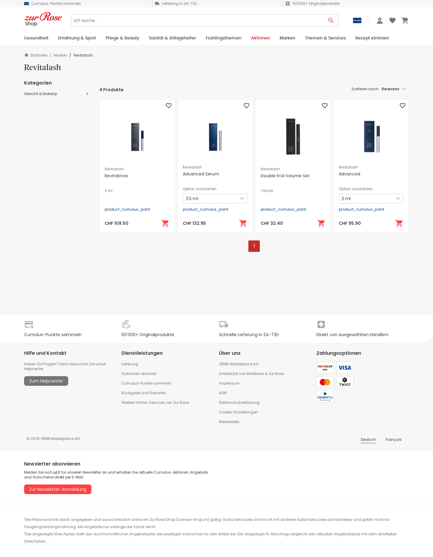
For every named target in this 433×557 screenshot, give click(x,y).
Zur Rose (276, 373)
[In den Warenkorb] (165, 223)
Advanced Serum (201, 174)
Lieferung (129, 364)
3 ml (108, 190)
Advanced (349, 174)
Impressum (229, 383)
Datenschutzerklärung (239, 402)
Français (393, 439)
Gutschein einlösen (139, 373)
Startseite (35, 55)
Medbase (255, 373)
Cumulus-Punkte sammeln (146, 383)
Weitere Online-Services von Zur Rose (155, 402)
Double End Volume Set (285, 176)
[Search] (197, 20)
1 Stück (267, 190)
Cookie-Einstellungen (238, 412)
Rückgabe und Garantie (143, 392)
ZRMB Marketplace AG (238, 364)
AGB (223, 392)
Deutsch (368, 439)
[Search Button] (331, 20)
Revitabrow (116, 176)
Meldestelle (229, 421)
